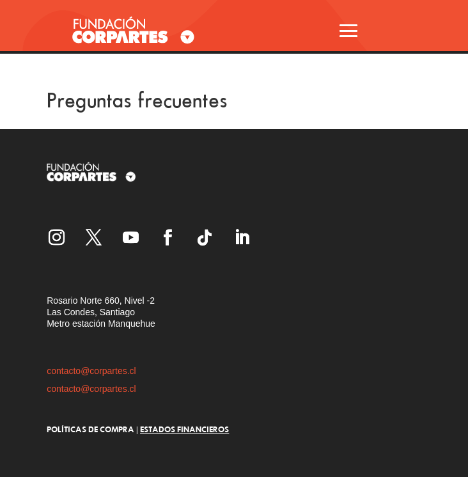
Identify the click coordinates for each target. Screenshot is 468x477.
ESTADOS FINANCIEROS (184, 429)
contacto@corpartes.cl (91, 371)
